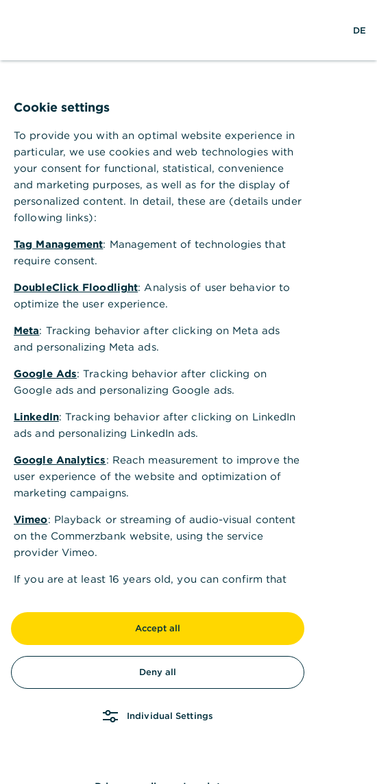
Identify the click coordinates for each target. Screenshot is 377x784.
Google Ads (45, 373)
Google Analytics (60, 459)
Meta (26, 330)
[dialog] (188, 392)
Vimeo (31, 519)
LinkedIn (36, 416)
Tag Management (58, 244)
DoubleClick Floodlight (76, 287)
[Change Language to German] (359, 30)
